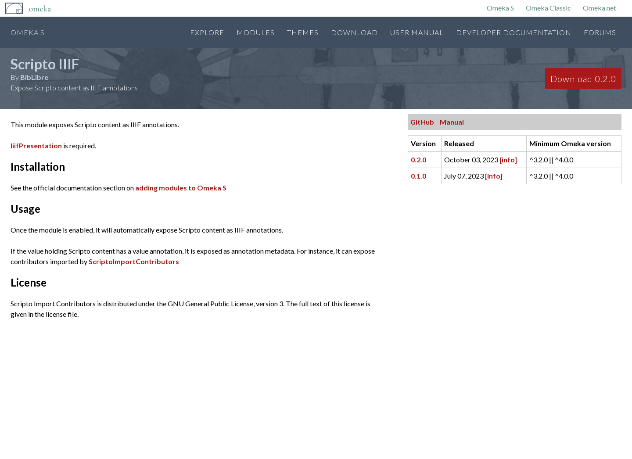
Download (354, 32)
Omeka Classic (548, 8)
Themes (303, 32)
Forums (600, 32)
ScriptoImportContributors (134, 261)
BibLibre (34, 77)
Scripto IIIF (45, 63)
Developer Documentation (513, 32)
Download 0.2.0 (583, 78)
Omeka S (500, 8)
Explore (207, 32)
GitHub (422, 122)
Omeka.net (599, 8)
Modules (256, 32)
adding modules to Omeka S (180, 187)
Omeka (40, 8)
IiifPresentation (36, 145)
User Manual (417, 32)
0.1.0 (418, 176)
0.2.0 (418, 159)
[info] (508, 159)
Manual (452, 122)
